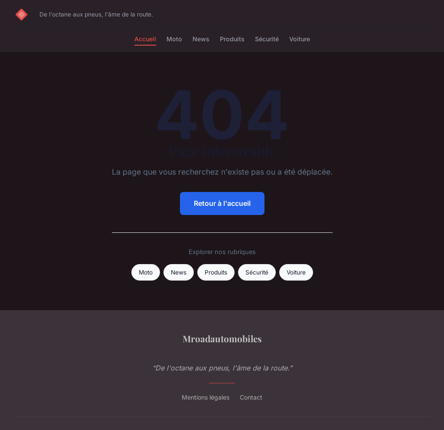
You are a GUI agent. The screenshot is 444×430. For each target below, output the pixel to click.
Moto (174, 39)
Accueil (145, 39)
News (201, 39)
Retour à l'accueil (222, 203)
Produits (232, 39)
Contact (251, 397)
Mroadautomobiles (222, 338)
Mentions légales (205, 397)
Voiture (299, 39)
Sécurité (267, 39)
